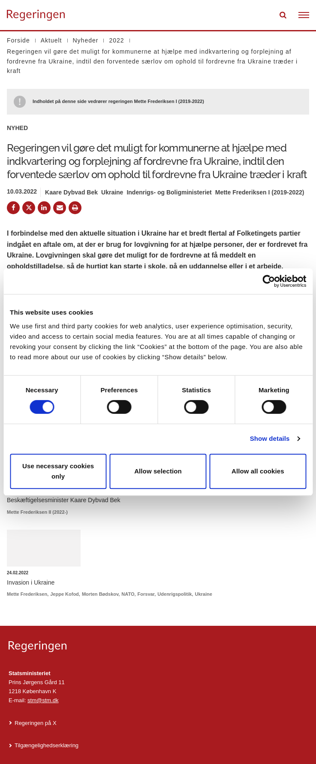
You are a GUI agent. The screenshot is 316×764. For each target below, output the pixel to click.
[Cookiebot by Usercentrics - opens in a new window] (268, 281)
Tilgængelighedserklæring (46, 745)
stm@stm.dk (42, 700)
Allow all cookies (258, 471)
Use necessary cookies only (58, 471)
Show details (270, 438)
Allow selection (158, 471)
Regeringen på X (36, 723)
